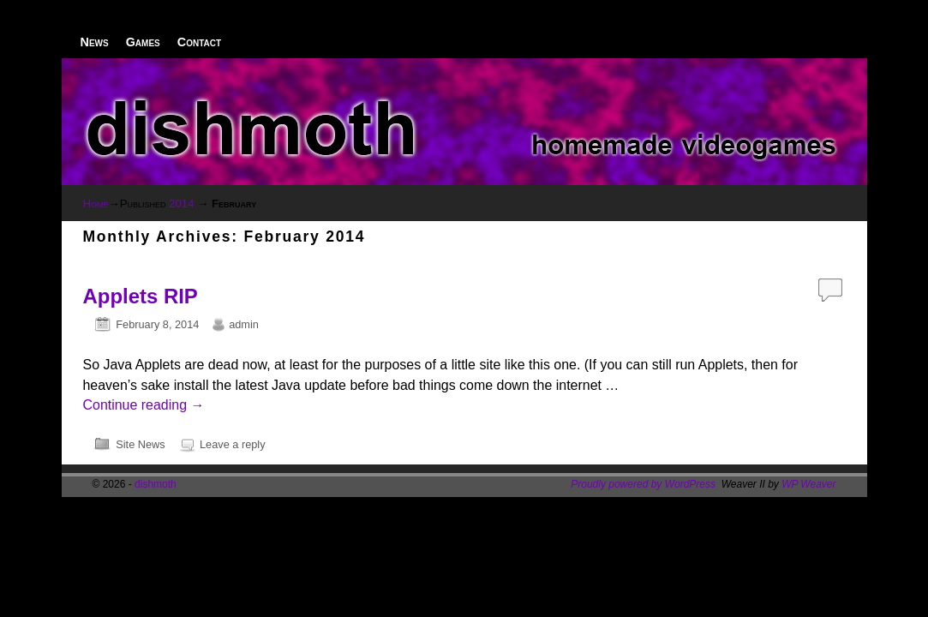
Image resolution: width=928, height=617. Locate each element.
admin (244, 324)
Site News (140, 444)
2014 (181, 203)
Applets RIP (140, 296)
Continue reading (144, 405)
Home (96, 203)
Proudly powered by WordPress (643, 484)
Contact (199, 42)
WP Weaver (808, 484)
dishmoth (156, 484)
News (95, 42)
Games (143, 42)
